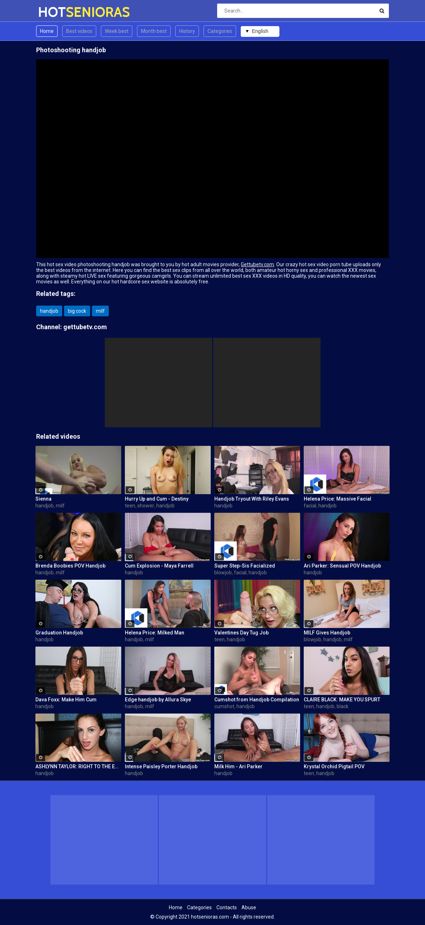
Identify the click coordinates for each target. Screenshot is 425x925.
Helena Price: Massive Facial (337, 499)
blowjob (223, 572)
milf (100, 311)
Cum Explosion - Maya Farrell (159, 566)
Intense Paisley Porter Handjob (161, 766)
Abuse (248, 907)
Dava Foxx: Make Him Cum (66, 699)
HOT (56, 12)
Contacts (226, 907)
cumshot (224, 706)
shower (145, 505)
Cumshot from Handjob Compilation (256, 699)
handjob (49, 311)
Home (47, 31)
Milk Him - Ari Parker (238, 766)
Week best (116, 31)
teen (130, 505)
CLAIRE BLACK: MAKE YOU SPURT (342, 699)
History (187, 31)
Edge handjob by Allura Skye (158, 699)
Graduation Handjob (59, 633)
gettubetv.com (85, 327)
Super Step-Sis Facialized (244, 566)
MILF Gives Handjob (327, 633)
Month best (154, 31)
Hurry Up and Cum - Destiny (157, 499)
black (342, 706)
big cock (77, 311)
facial (310, 505)
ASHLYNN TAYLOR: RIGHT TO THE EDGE (78, 766)
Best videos (79, 31)
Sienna (43, 499)
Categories (219, 31)
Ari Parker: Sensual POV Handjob (342, 566)
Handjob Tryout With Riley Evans (251, 499)
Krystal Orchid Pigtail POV (334, 766)
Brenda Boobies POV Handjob (70, 566)
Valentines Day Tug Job (241, 633)
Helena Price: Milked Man (154, 633)
